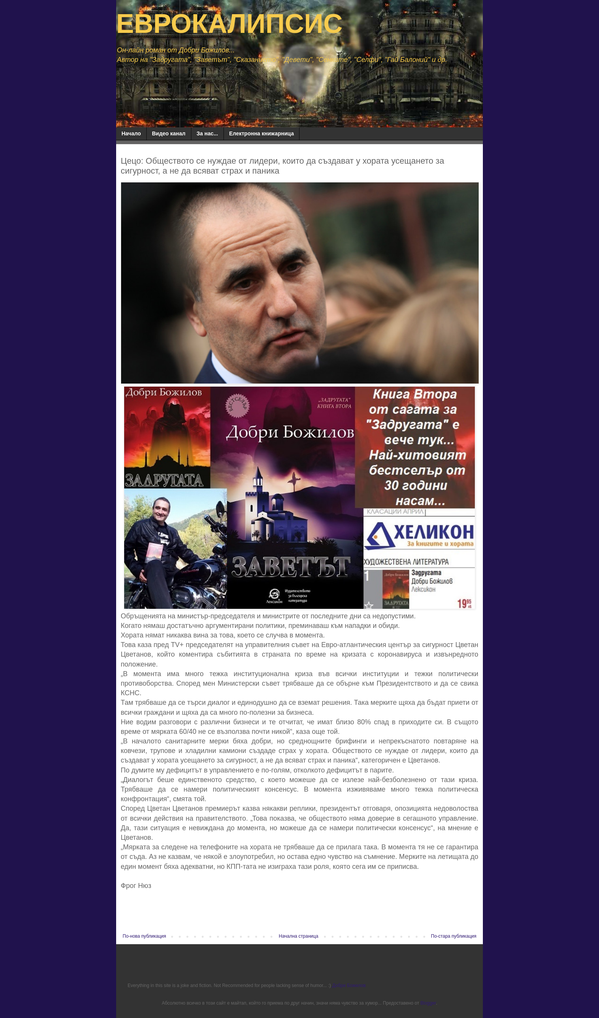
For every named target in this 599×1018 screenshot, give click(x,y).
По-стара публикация (453, 936)
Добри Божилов (349, 985)
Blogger (428, 1003)
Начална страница (298, 936)
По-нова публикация (144, 936)
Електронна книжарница (261, 133)
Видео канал (169, 133)
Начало (131, 133)
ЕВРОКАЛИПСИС (229, 24)
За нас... (207, 133)
